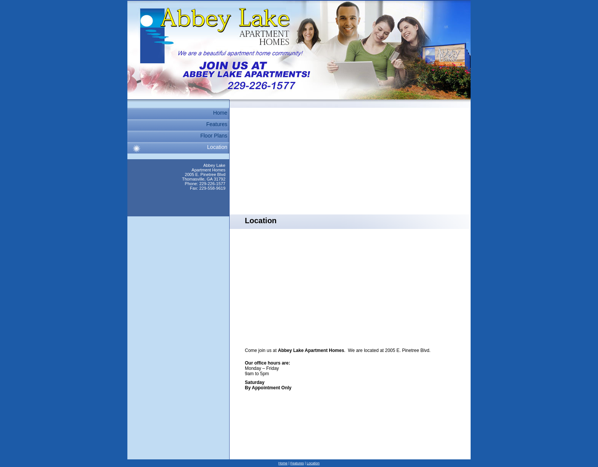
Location (217, 147)
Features (216, 124)
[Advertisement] (350, 161)
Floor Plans (213, 136)
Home (220, 113)
